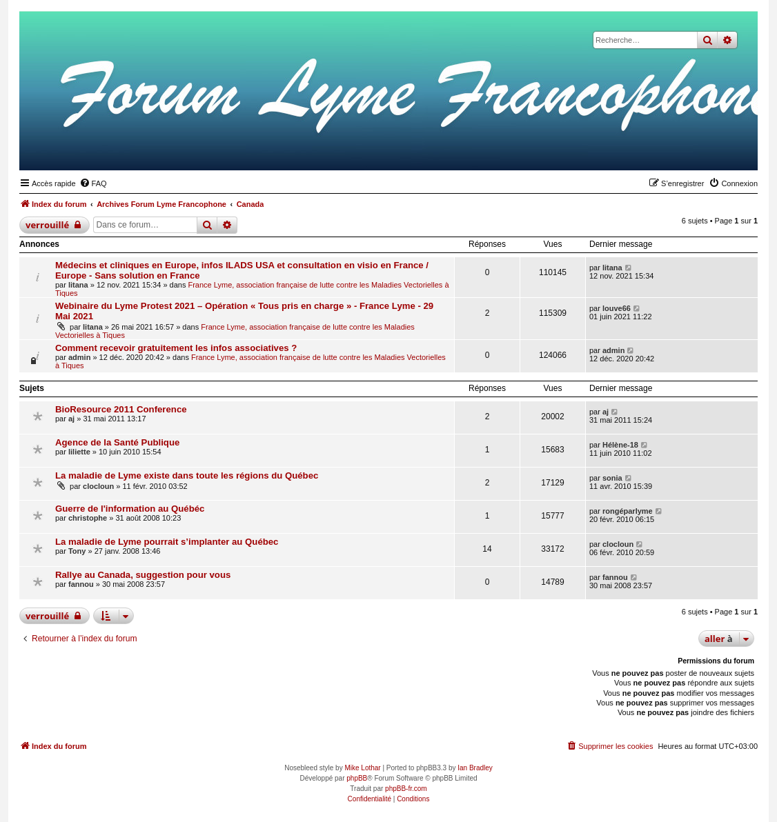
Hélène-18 (620, 445)
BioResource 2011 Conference (121, 409)
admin (79, 357)
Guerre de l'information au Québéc (129, 508)
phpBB (356, 778)
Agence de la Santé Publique (117, 442)
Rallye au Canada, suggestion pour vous (142, 575)
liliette (79, 452)
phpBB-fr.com (406, 788)
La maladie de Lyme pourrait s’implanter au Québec (166, 542)
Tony (77, 551)
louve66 (616, 308)
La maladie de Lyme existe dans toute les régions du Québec (186, 475)
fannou (81, 584)
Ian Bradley (475, 768)
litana (78, 285)
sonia (612, 478)
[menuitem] (93, 183)
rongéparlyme (627, 511)
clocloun (98, 486)
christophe (87, 518)
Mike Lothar (362, 768)
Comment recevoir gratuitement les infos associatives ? (176, 348)
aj (71, 418)
